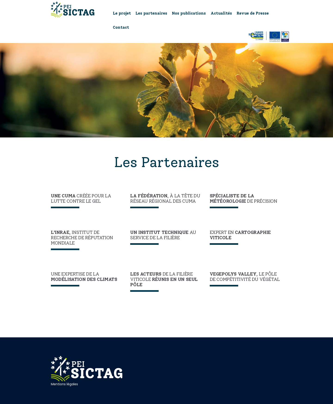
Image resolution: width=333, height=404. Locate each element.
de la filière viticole (164, 279)
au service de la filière (163, 235)
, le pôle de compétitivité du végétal (245, 276)
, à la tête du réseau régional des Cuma (165, 198)
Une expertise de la (84, 276)
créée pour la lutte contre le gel (81, 198)
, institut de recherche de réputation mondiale (82, 238)
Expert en (240, 235)
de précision (243, 198)
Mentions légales (64, 384)
